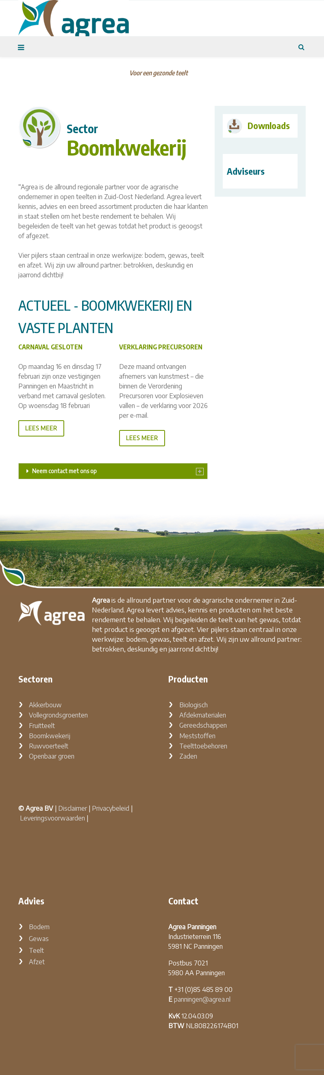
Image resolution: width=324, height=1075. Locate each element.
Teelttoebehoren (203, 746)
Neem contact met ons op (64, 470)
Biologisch (193, 705)
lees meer (41, 428)
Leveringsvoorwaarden (52, 818)
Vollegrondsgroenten (58, 715)
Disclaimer (72, 808)
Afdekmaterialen (202, 715)
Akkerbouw (45, 705)
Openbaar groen (51, 756)
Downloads (269, 125)
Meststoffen (197, 736)
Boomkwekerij (49, 736)
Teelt (36, 950)
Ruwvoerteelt (48, 746)
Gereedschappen (203, 725)
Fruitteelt (42, 726)
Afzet (37, 962)
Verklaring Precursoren (160, 347)
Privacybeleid (110, 808)
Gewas (39, 939)
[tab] (113, 471)
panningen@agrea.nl (202, 999)
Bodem (39, 927)
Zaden (188, 756)
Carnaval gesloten (50, 347)
